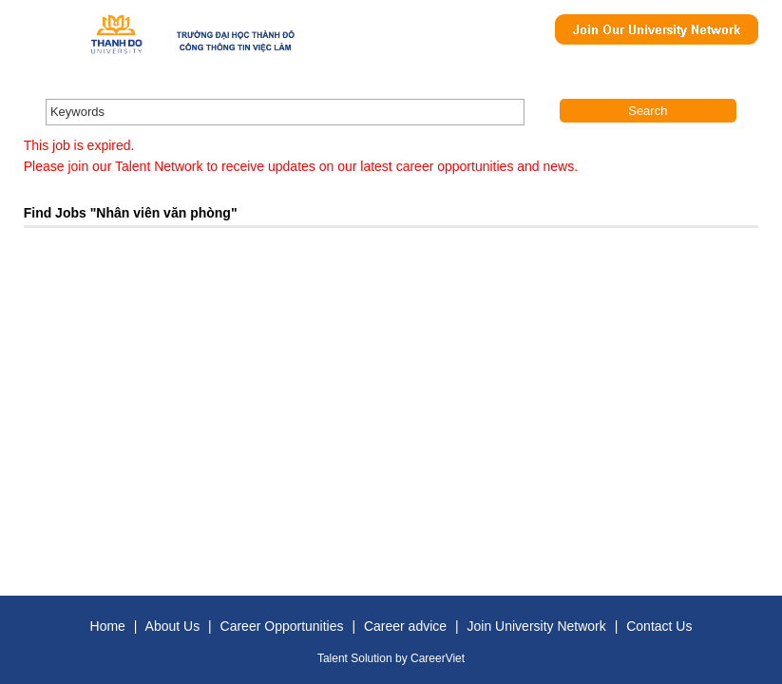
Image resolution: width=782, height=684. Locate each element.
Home (107, 626)
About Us (172, 626)
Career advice (405, 626)
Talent (334, 658)
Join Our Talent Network (656, 29)
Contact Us (659, 626)
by (402, 658)
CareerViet (437, 658)
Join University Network (536, 626)
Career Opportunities (282, 626)
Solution (373, 658)
